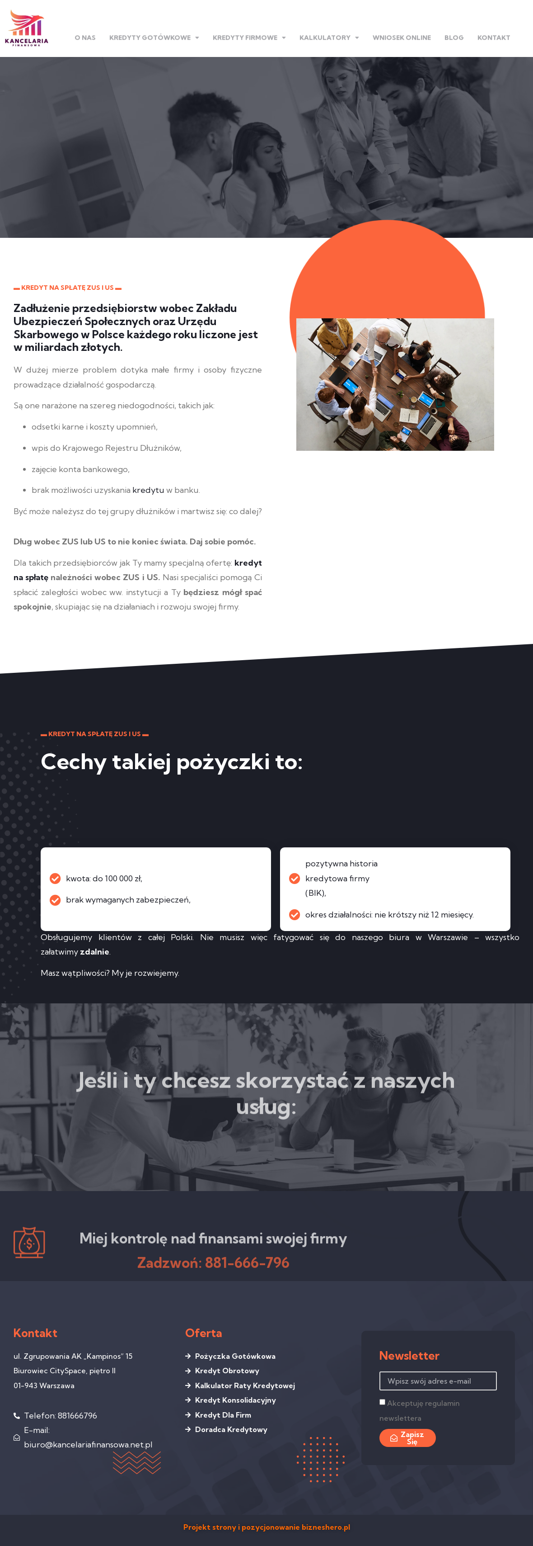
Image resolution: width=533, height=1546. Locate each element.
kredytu (148, 490)
